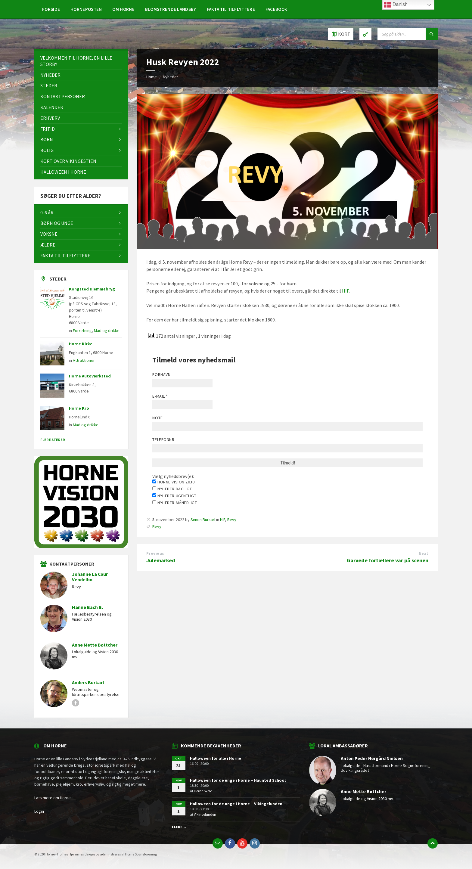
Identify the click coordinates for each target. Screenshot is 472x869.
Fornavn (161, 374)
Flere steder (52, 439)
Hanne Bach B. (87, 607)
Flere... (179, 826)
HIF (345, 291)
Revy (231, 519)
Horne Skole (203, 791)
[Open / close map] (340, 34)
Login (39, 811)
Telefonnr (163, 439)
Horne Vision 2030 (173, 482)
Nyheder (170, 76)
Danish (396, 4)
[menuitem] (51, 9)
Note (157, 418)
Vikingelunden (205, 814)
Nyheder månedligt (174, 502)
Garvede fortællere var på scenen (387, 560)
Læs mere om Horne (52, 797)
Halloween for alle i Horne (215, 758)
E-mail (160, 396)
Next (423, 553)
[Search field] (407, 34)
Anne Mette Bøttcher (94, 645)
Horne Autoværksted (90, 376)
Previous (155, 553)
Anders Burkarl (88, 682)
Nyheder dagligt (172, 489)
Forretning (82, 330)
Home (151, 76)
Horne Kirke (80, 343)
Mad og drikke (107, 330)
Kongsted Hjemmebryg (92, 289)
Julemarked (160, 560)
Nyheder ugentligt (174, 495)
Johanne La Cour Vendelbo (90, 577)
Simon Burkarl (203, 519)
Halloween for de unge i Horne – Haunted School (238, 780)
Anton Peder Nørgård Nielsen (372, 758)
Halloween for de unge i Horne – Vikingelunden (236, 803)
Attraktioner (84, 360)
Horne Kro (79, 408)
